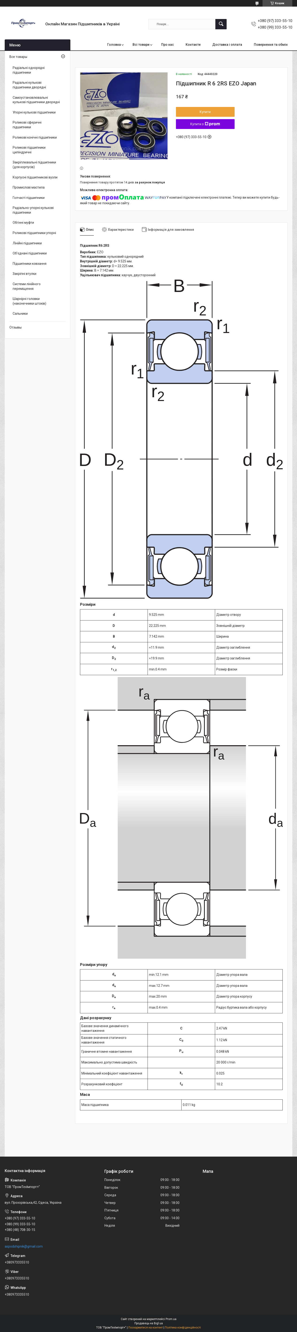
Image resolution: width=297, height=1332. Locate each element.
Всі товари (141, 44)
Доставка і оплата (227, 44)
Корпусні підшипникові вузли (35, 177)
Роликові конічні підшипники (35, 137)
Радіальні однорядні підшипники (29, 70)
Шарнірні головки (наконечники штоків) (29, 301)
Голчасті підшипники (29, 198)
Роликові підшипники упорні (34, 233)
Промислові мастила (29, 187)
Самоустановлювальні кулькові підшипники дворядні (36, 100)
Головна (114, 44)
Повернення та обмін (271, 44)
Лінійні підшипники (27, 243)
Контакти (193, 44)
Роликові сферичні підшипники (27, 125)
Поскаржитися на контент (145, 1327)
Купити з (205, 124)
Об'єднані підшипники (30, 253)
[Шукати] (221, 24)
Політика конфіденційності (183, 1327)
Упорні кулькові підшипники (34, 112)
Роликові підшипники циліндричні (29, 150)
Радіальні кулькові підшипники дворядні (29, 85)
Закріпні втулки (24, 274)
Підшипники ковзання (29, 263)
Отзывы (15, 327)
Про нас (167, 44)
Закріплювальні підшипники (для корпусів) (34, 164)
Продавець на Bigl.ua (148, 1323)
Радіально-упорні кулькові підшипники (33, 210)
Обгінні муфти (23, 222)
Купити (205, 112)
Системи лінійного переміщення (27, 286)
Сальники (20, 313)
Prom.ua (171, 1319)
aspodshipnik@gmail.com (24, 1246)
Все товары (18, 57)
